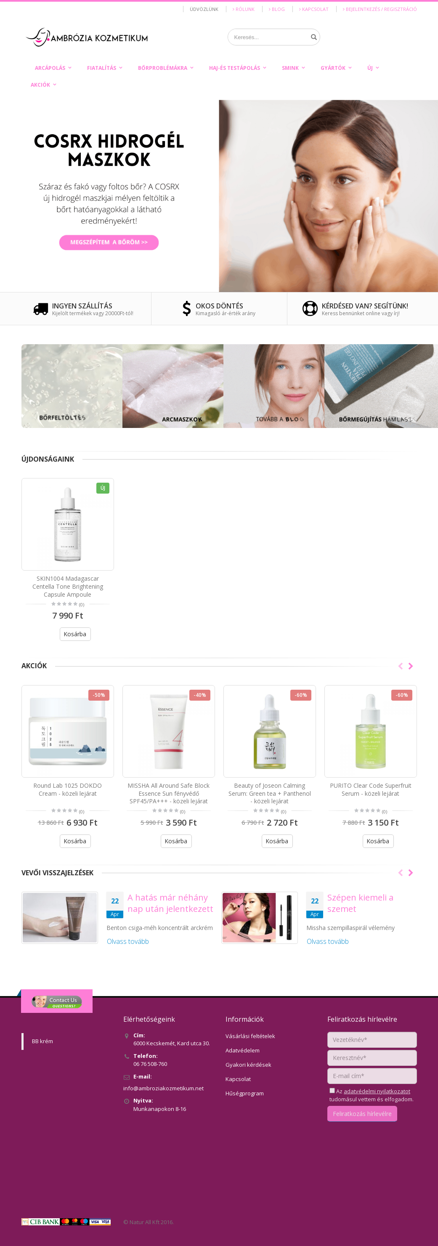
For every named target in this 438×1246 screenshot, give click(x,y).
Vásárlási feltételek (250, 1036)
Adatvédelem (243, 1050)
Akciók (40, 84)
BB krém (42, 1041)
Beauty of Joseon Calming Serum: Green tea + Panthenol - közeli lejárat (269, 793)
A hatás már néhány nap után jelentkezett (170, 903)
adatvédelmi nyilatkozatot (377, 1091)
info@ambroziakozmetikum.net (163, 1088)
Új (370, 68)
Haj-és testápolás (234, 68)
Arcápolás (50, 68)
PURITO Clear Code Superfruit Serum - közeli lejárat (370, 789)
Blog (277, 9)
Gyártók (333, 68)
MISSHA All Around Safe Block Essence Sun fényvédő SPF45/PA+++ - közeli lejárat (168, 793)
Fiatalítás (101, 68)
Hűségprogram (245, 1093)
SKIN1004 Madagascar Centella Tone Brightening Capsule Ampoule (67, 586)
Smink (290, 68)
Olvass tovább (128, 941)
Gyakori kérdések (248, 1064)
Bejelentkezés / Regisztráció (380, 9)
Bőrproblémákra (162, 68)
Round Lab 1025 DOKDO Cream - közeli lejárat (67, 789)
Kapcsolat (314, 9)
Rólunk (244, 9)
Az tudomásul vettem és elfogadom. (371, 1095)
